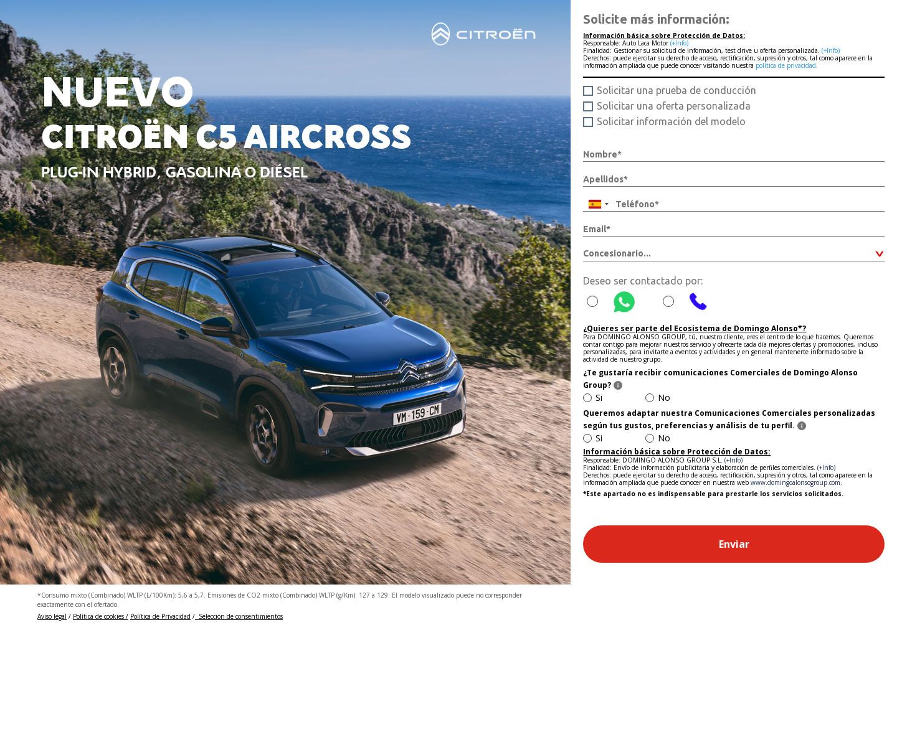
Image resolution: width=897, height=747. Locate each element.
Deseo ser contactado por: (643, 280)
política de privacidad (786, 65)
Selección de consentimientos (239, 616)
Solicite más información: (656, 19)
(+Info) (679, 43)
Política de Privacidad (160, 616)
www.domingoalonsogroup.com (795, 482)
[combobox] (598, 204)
